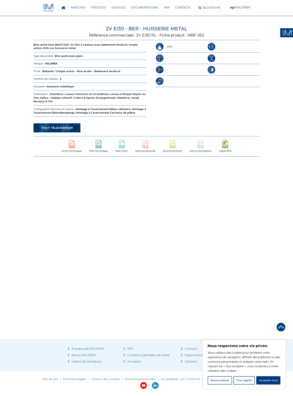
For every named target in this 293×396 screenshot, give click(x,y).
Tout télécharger (57, 128)
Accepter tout (268, 380)
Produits (98, 7)
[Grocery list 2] (199, 231)
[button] (209, 8)
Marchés (78, 7)
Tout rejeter (244, 380)
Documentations (144, 7)
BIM (167, 7)
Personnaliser (220, 380)
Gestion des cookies (106, 379)
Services (118, 7)
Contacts (182, 7)
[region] (244, 364)
